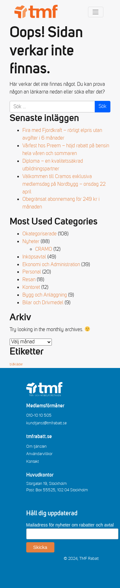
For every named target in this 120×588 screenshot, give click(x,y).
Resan (29, 279)
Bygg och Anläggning (44, 295)
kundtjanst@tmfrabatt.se (46, 423)
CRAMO (43, 249)
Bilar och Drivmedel (42, 303)
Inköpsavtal (34, 257)
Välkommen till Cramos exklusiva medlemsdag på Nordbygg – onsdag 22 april (64, 184)
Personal (31, 272)
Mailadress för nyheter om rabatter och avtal (70, 524)
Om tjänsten (36, 446)
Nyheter (30, 241)
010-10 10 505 (39, 415)
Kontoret (31, 287)
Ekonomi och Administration (51, 264)
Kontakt (32, 461)
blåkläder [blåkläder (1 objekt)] (16, 364)
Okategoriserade (39, 234)
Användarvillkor (39, 454)
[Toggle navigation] (95, 12)
